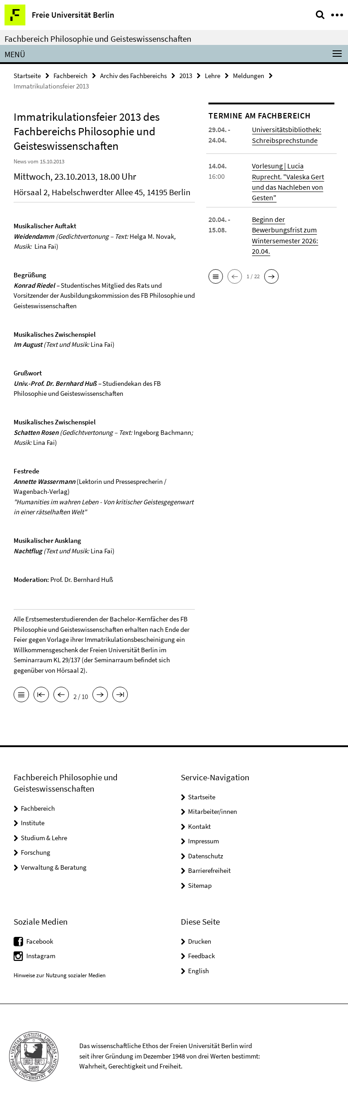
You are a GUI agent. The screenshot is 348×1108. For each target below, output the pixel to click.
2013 (185, 75)
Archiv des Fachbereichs (133, 75)
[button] (215, 275)
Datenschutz (205, 856)
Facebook (39, 940)
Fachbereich (70, 75)
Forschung (35, 852)
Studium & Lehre (44, 837)
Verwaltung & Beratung (54, 867)
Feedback (201, 955)
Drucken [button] (199, 940)
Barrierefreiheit (209, 870)
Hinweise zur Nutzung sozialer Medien (60, 975)
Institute (32, 822)
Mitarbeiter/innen (212, 811)
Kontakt (199, 826)
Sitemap (200, 885)
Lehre (212, 75)
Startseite (27, 75)
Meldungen (248, 75)
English (198, 970)
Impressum (203, 841)
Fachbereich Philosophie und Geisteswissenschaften (98, 38)
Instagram (40, 955)
